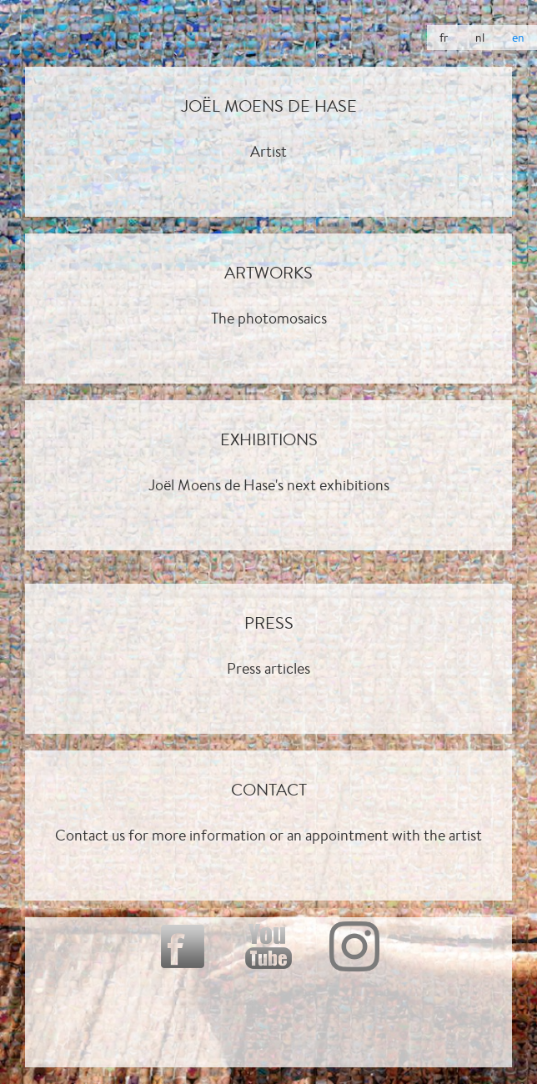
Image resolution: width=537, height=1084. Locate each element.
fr (443, 37)
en (518, 37)
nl (479, 37)
